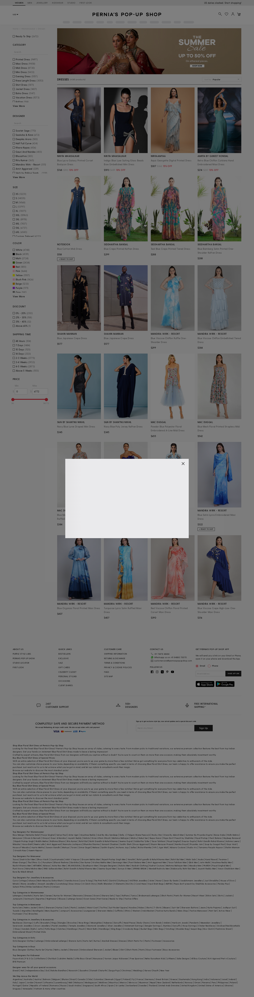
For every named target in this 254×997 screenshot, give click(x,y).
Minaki (16, 884)
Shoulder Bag (182, 929)
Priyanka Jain (196, 844)
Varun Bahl (27, 844)
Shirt (122, 950)
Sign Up (203, 728)
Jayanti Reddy (74, 838)
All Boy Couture (198, 958)
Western (136, 911)
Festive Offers (131, 899)
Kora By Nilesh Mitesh (23, 872)
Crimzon (56, 887)
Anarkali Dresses (109, 941)
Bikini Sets (211, 895)
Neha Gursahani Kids (155, 958)
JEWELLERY (42, 2)
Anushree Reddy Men (222, 862)
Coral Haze (140, 884)
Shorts (149, 907)
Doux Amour (75, 884)
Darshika (74, 862)
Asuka (201, 859)
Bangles (62, 923)
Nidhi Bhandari (105, 884)
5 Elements (119, 884)
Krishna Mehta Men (102, 862)
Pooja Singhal (48, 835)
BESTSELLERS (64, 654)
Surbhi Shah (125, 844)
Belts (33, 929)
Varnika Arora (71, 880)
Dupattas (40, 899)
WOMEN (19, 2)
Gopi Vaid (231, 844)
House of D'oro (227, 880)
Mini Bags (159, 929)
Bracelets (45, 923)
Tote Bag (169, 929)
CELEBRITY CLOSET (67, 672)
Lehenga (40, 941)
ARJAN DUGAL (74, 865)
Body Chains (143, 923)
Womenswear (28, 29)
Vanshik (131, 859)
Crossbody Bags (131, 929)
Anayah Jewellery (46, 884)
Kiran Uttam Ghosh (101, 838)
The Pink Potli (100, 880)
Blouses (62, 899)
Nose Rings (84, 923)
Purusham (47, 862)
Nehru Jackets (61, 950)
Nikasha (16, 844)
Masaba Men (195, 865)
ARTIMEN (37, 865)
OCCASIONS (64, 681)
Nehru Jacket (30, 907)
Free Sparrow (136, 958)
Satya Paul (61, 835)
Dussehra (84, 970)
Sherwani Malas (105, 911)
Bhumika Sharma (91, 844)
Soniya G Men (124, 868)
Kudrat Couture (156, 865)
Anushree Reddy (88, 835)
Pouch (82, 929)
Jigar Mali (163, 847)
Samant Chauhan (110, 844)
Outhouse (122, 880)
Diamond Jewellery (96, 926)
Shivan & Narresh (32, 838)
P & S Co (29, 958)
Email (200, 665)
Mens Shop (183, 911)
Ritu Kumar (72, 841)
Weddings (138, 970)
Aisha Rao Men (59, 865)
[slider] (12, 399)
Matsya (65, 847)
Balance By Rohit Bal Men (183, 868)
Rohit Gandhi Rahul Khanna (211, 841)
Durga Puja (114, 970)
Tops (118, 895)
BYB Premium (19, 961)
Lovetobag (62, 884)
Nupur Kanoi (155, 838)
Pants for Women (182, 895)
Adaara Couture (177, 847)
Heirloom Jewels (180, 923)
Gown (97, 895)
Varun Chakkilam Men (228, 868)
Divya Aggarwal (141, 844)
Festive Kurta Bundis (166, 911)
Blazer (116, 950)
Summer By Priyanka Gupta (199, 835)
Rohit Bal (83, 841)
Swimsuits (29, 899)
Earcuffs (118, 923)
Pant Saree (102, 899)
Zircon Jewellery (42, 926)
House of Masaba (21, 847)
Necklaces (17, 923)
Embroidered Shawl (22, 932)
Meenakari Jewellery (210, 923)
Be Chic (130, 884)
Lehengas (17, 895)
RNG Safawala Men (53, 868)
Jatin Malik (204, 862)
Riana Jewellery (28, 884)
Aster (151, 880)
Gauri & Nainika (58, 838)
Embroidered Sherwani (91, 950)
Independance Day (35, 970)
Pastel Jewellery (59, 926)
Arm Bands (156, 923)
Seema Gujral (125, 841)
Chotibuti (52, 958)
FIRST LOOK (86, 2)
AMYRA (168, 884)
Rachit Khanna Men (22, 865)
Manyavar (17, 838)
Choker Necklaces (206, 926)
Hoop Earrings (189, 926)
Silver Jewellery (115, 926)
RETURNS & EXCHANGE (114, 658)
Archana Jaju (122, 847)
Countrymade (57, 859)
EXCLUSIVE (63, 658)
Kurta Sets (39, 895)
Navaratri (73, 970)
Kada (237, 926)
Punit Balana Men (137, 862)
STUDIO (71, 2)
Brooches (33, 914)
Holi (22, 970)
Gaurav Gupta (189, 841)
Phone (214, 665)
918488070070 (233, 2)
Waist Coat (92, 907)
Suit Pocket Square (118, 907)
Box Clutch (208, 929)
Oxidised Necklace (226, 926)
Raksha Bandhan (59, 970)
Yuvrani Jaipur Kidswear (116, 958)
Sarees (49, 895)
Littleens (171, 958)
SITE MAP (108, 676)
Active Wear (224, 911)
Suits (66, 907)
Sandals (25, 929)
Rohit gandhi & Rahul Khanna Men (153, 859)
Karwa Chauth (152, 970)
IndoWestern (148, 911)
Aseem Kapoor (35, 850)
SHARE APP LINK (233, 673)
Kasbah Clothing (140, 865)
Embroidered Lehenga (56, 941)
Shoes (17, 929)
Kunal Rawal (211, 859)
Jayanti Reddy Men (207, 868)
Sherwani (50, 907)
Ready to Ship (116, 899)
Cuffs (36, 923)
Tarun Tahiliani (158, 841)
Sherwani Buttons (189, 907)
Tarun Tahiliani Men (177, 862)
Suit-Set (176, 907)
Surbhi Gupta (107, 847)
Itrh (155, 847)
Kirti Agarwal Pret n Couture (221, 958)
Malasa (95, 847)
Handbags (72, 929)
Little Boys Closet (83, 958)
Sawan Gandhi (53, 847)
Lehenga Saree (75, 899)
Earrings (28, 923)
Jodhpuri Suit (229, 907)
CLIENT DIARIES (65, 685)
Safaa (133, 847)
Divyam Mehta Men (91, 859)
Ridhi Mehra (233, 835)
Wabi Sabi (191, 859)
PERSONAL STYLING (67, 676)
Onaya (45, 838)
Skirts (220, 895)
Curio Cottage (20, 880)
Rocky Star (157, 835)
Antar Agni (73, 835)
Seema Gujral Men (107, 868)
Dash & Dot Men (27, 859)
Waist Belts (92, 929)
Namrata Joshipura (72, 844)
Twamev (223, 859)
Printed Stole (40, 932)
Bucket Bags (146, 929)
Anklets (167, 923)
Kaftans (125, 895)
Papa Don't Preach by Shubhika (178, 838)
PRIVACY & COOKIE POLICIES (118, 667)
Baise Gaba (220, 835)
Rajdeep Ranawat (232, 838)
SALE (60, 663)
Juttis (40, 929)
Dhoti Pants (166, 895)
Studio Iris (192, 847)
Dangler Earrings (153, 926)
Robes (141, 907)
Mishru (134, 838)
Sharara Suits (75, 941)
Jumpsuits (18, 899)
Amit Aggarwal (54, 844)
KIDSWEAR (57, 2)
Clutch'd (112, 880)
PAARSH (206, 865)
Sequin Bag (196, 929)
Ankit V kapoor (72, 859)
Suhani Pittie (19, 887)
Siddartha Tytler (142, 841)
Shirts (41, 907)
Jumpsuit (64, 911)
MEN (30, 2)
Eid (47, 970)
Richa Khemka (145, 847)
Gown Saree (89, 899)
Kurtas (59, 907)
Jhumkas (166, 926)
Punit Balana (216, 838)
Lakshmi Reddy (65, 958)
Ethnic (128, 911)
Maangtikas (96, 923)
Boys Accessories (171, 950)
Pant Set (213, 911)
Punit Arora (18, 868)
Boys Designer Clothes (23, 950)
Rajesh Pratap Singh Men (114, 859)
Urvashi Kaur (20, 850)
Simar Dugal (84, 847)
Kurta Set (87, 941)
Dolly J (123, 835)
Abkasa (46, 865)
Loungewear (90, 911)
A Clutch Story (89, 884)
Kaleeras (108, 923)
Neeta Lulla (39, 844)
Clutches (61, 929)
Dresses (88, 895)
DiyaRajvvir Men (90, 865)
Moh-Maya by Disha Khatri (50, 880)
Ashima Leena (232, 841)
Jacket (107, 950)
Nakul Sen (143, 838)
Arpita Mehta (37, 847)
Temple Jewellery (77, 926)
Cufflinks (119, 911)
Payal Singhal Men (221, 865)
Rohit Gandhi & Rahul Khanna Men (80, 868)
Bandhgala (38, 911)
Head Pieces (129, 923)
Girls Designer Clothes (23, 941)
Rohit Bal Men (177, 859)
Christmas (126, 970)
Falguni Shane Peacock (139, 835)
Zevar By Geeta (171, 880)
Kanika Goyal (181, 844)
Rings (54, 923)
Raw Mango (18, 835)
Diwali (16, 970)
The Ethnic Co (34, 862)
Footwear (17, 914)
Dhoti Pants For (135, 941)
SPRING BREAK (140, 868)
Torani (74, 847)
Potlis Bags (50, 929)
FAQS (106, 672)
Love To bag (86, 880)
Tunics (134, 895)
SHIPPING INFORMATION (115, 654)
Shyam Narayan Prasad (161, 844)
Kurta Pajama (214, 907)
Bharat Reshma (61, 862)
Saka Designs (183, 958)
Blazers (166, 907)
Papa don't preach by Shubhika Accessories (195, 884)
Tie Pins (103, 907)
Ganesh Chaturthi (98, 970)
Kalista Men (124, 865)
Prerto (47, 887)
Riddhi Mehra (42, 841)
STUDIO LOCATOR (21, 663)
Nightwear (52, 899)
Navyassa (97, 958)
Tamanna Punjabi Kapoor (211, 847)
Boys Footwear (153, 950)
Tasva (15, 859)
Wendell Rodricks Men (159, 868)
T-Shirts (157, 907)
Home (16, 29)
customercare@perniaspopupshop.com (173, 660)
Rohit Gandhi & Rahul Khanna (103, 841)
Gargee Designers (108, 865)
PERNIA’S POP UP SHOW (24, 658)
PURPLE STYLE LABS (22, 654)
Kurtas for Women (62, 895)
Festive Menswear (198, 911)
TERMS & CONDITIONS (114, 663)
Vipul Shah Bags (156, 884)
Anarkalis (27, 895)
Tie (25, 914)
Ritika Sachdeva (34, 887)
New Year (165, 970)
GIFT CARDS (64, 667)
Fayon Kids (18, 958)
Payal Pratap (201, 838)
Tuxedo (16, 911)
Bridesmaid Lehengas (149, 895)
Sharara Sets (107, 895)
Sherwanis (78, 895)
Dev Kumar (85, 862)
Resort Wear (198, 895)
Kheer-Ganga (19, 862)
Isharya (32, 880)
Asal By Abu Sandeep (107, 835)
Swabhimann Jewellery (191, 880)
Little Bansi (40, 958)
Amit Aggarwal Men (157, 862)
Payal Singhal (173, 841)
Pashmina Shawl (223, 929)
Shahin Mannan (232, 847)
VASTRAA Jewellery (138, 880)
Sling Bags (116, 929)
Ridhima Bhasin (57, 841)
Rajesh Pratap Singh (24, 841)
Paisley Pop (223, 884)
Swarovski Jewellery (23, 926)
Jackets (228, 895)
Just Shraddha (212, 880)
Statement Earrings (133, 926)
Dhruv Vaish (42, 859)
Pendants (194, 923)
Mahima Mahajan (120, 838)
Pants (73, 907)
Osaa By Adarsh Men (174, 835)
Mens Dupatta (51, 911)
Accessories (76, 911)
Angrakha (26, 911)
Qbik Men (193, 862)
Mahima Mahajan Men (176, 865)
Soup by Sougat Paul (215, 844)
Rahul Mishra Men (33, 868)
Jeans (203, 907)
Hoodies (133, 907)
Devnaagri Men (120, 862)
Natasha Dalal (33, 835)
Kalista (86, 838)
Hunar (159, 880)
